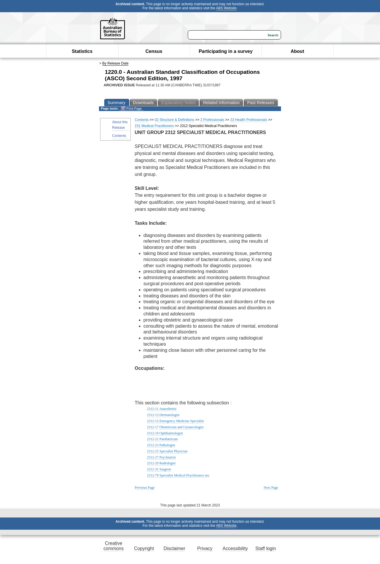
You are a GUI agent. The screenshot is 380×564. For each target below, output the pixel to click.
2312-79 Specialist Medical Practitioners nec (178, 475)
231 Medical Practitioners (154, 126)
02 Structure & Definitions (174, 120)
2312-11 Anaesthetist (161, 409)
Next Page (271, 488)
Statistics (82, 51)
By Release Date (115, 63)
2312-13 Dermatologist (163, 415)
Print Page (131, 108)
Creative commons (113, 546)
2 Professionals (212, 120)
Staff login (265, 548)
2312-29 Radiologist (161, 463)
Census (154, 51)
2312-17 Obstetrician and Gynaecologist (175, 427)
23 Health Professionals (248, 120)
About (297, 51)
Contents (119, 136)
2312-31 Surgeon (159, 469)
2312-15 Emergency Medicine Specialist (175, 421)
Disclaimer (174, 548)
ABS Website (226, 8)
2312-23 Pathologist (161, 445)
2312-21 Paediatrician (162, 439)
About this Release (120, 125)
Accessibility (235, 548)
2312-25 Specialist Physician (167, 451)
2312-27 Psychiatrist (161, 457)
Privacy (204, 548)
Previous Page (145, 488)
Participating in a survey (225, 51)
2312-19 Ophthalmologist (165, 433)
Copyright (144, 548)
